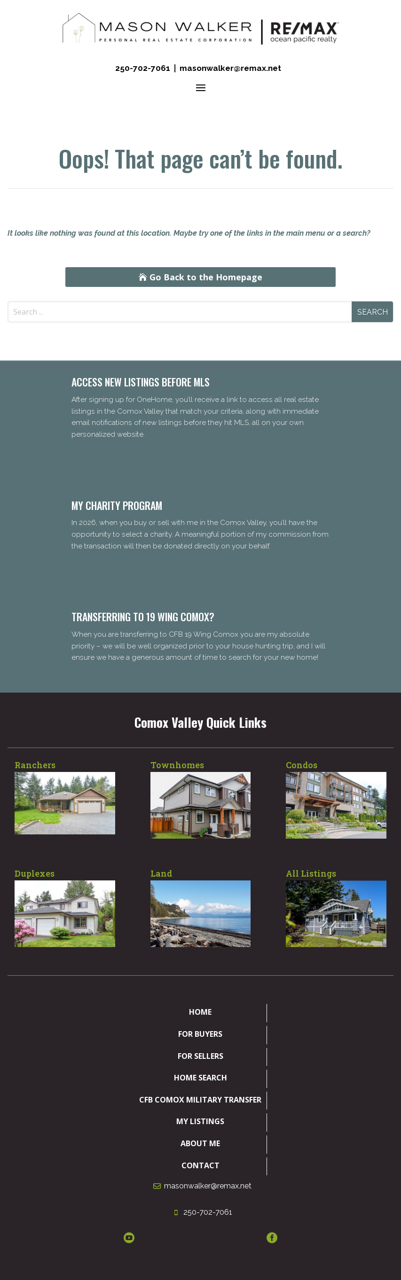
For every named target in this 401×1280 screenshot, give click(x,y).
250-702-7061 (142, 68)
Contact (200, 1165)
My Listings (200, 1121)
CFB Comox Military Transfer (200, 1100)
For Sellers (200, 1056)
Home (200, 1012)
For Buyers (200, 1034)
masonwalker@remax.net (230, 68)
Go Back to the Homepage (205, 277)
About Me (200, 1143)
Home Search (200, 1077)
